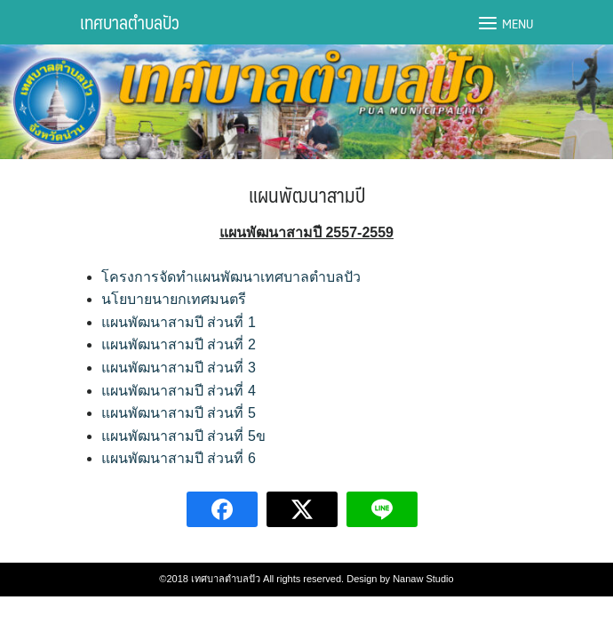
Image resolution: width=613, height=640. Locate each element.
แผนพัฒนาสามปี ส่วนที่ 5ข (183, 436)
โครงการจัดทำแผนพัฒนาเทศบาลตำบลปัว (231, 276)
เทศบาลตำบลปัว (129, 22)
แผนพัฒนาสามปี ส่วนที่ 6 (178, 458)
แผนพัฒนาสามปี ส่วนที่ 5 (178, 412)
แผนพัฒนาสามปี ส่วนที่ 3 (178, 367)
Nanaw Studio (423, 578)
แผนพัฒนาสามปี (307, 194)
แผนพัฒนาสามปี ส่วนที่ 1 (178, 322)
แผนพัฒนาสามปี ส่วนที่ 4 (178, 390)
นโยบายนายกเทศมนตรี (173, 299)
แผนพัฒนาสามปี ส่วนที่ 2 (178, 344)
